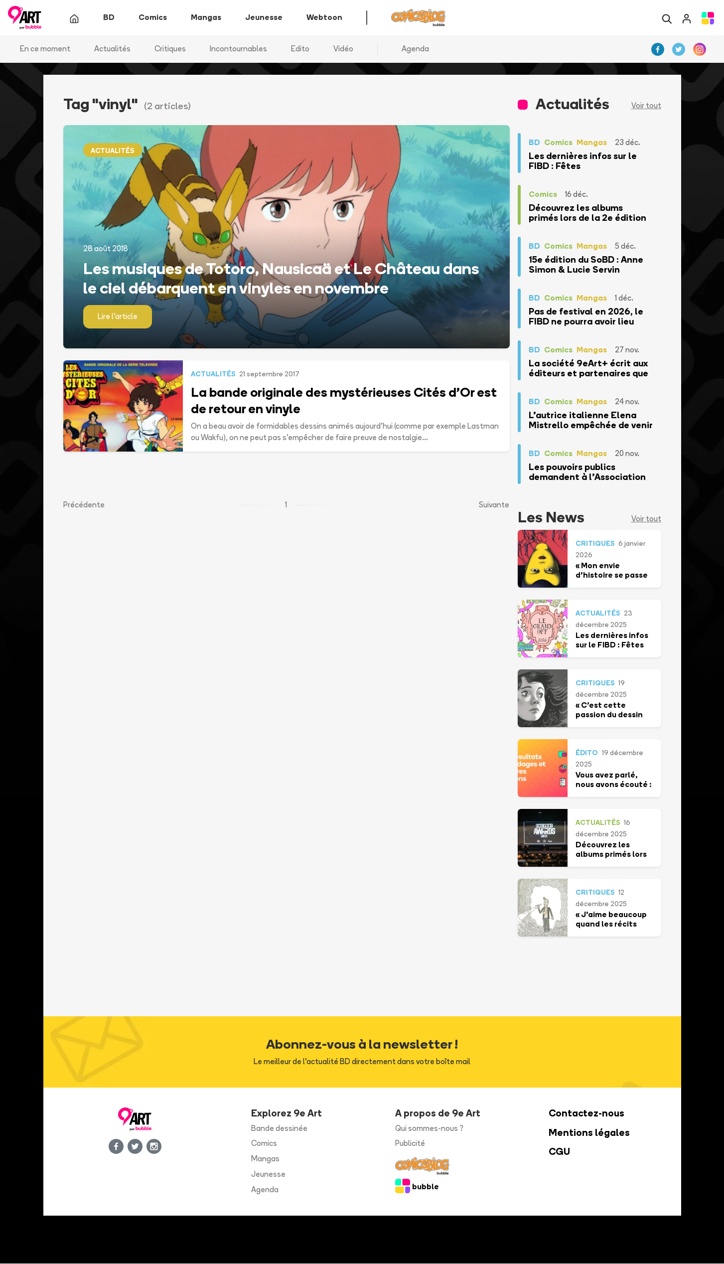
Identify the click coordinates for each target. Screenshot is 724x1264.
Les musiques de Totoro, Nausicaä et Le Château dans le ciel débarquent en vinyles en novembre (281, 278)
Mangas (265, 1159)
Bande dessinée (279, 1128)
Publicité (410, 1144)
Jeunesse (268, 1175)
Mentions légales (589, 1133)
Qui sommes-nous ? (429, 1128)
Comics (264, 1144)
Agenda (415, 49)
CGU (559, 1152)
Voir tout (646, 106)
